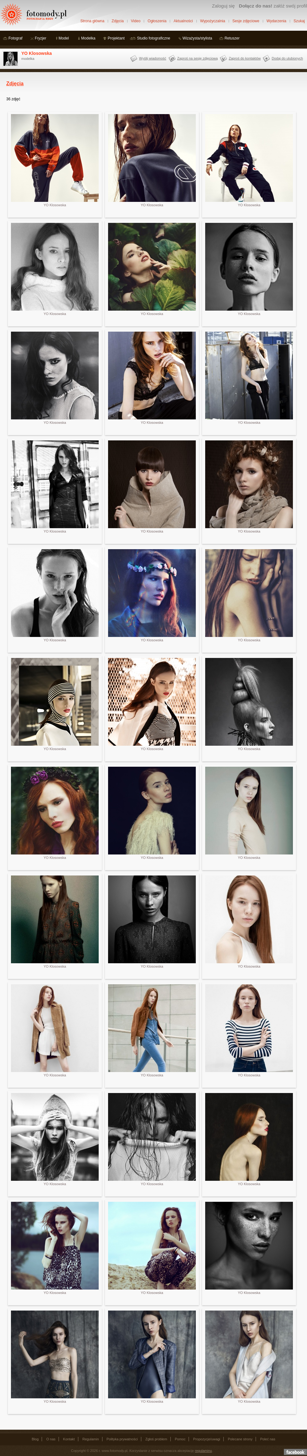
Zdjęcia (118, 21)
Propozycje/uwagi (206, 1439)
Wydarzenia (276, 21)
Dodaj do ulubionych (287, 58)
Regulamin (90, 1439)
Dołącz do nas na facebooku (295, 1452)
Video (135, 21)
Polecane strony (240, 1439)
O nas (50, 1439)
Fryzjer (40, 38)
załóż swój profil (273, 5)
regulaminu (203, 1451)
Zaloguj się (223, 5)
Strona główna (92, 21)
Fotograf (15, 38)
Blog (35, 1439)
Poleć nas (267, 1439)
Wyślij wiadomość (152, 58)
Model (64, 38)
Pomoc (180, 1439)
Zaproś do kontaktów (245, 58)
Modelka (88, 38)
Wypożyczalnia (212, 21)
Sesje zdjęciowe (245, 21)
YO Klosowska (36, 53)
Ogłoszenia (157, 21)
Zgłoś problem (156, 1439)
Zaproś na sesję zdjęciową (197, 58)
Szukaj (299, 21)
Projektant (116, 38)
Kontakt (69, 1439)
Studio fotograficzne (153, 38)
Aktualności (183, 21)
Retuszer (232, 38)
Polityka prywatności (122, 1439)
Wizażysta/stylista (197, 38)
